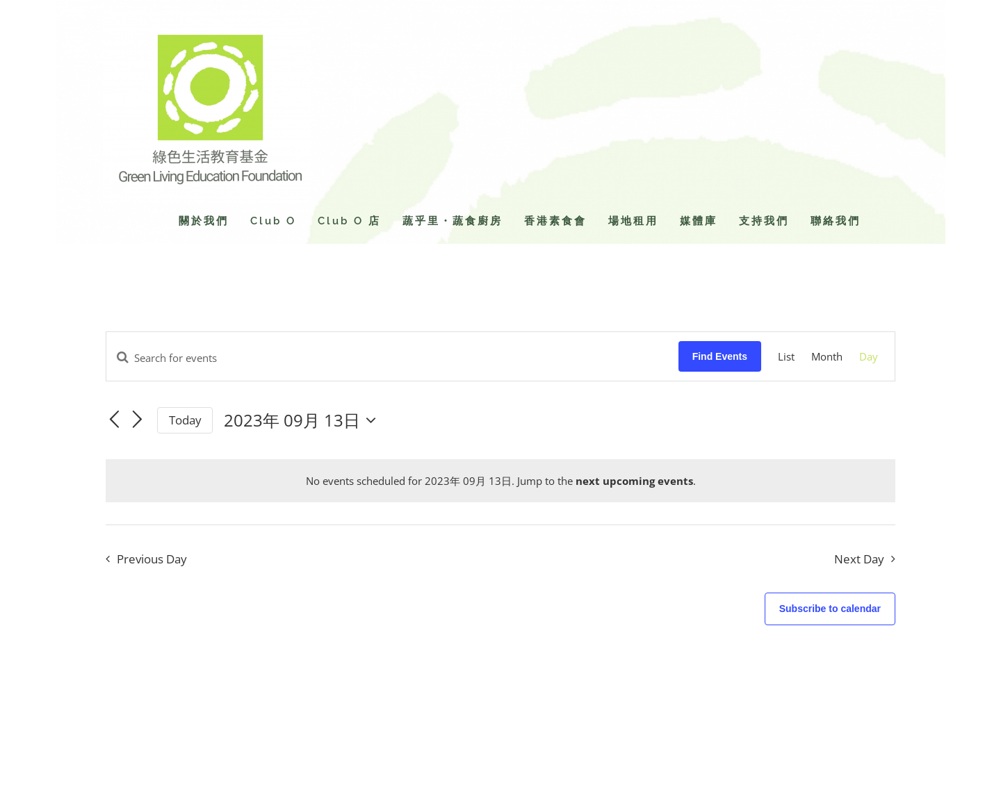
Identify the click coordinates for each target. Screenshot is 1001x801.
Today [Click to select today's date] (185, 420)
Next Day (859, 559)
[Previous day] (114, 419)
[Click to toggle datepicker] (303, 420)
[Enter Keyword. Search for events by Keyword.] (392, 358)
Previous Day (152, 559)
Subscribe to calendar (830, 608)
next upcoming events (634, 481)
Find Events (719, 356)
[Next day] (137, 419)
